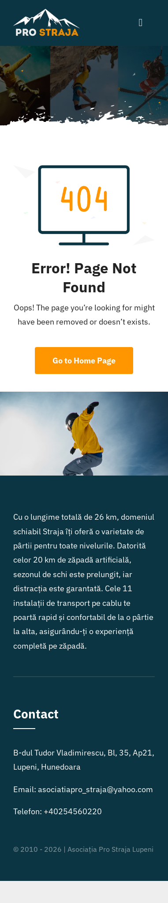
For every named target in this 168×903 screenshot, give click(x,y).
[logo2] (47, 13)
